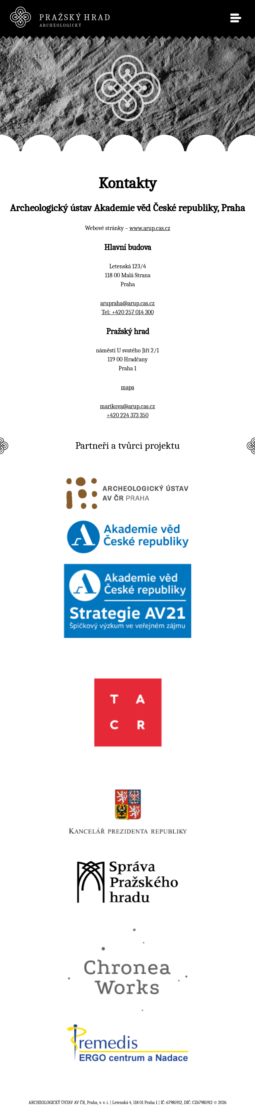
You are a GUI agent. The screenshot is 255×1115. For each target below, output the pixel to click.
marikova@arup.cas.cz (127, 406)
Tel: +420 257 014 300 (128, 312)
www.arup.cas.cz (149, 228)
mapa (127, 387)
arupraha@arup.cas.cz (127, 303)
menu (235, 18)
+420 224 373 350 (127, 415)
